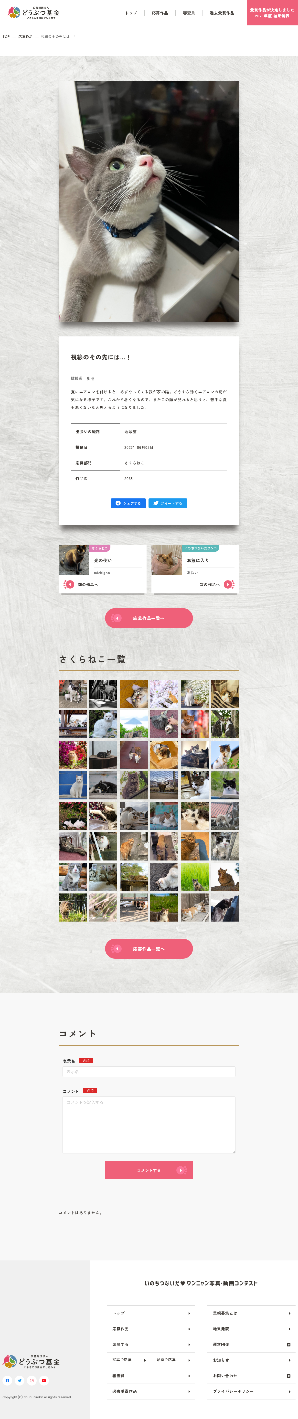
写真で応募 (122, 1359)
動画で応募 (166, 1359)
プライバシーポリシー (233, 1391)
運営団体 (221, 1344)
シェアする (132, 503)
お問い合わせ (225, 1375)
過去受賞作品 (222, 13)
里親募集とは (225, 1313)
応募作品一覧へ (149, 618)
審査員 (189, 13)
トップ (131, 13)
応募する (120, 1344)
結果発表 (221, 1329)
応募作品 (160, 13)
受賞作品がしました (272, 13)
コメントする (149, 1170)
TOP (6, 36)
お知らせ (221, 1360)
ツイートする (171, 503)
